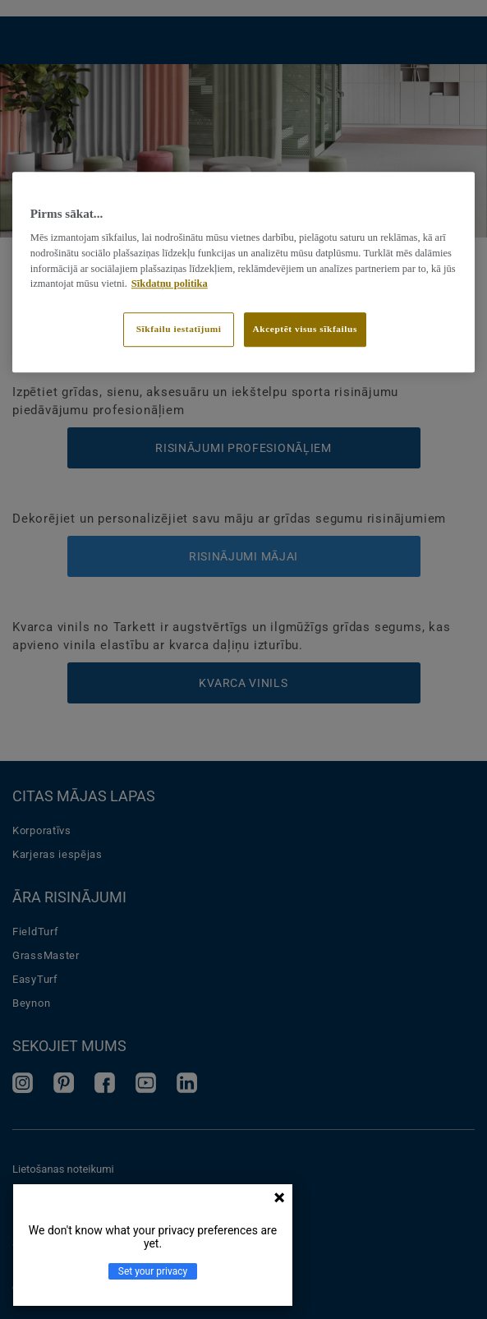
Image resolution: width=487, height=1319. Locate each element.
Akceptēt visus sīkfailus (305, 329)
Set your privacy (152, 1271)
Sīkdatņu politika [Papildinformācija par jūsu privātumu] (169, 284)
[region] (243, 272)
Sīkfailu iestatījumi (179, 329)
